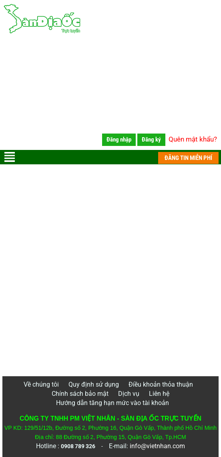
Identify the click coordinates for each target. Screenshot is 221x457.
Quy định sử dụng (93, 384)
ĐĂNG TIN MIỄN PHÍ (188, 158)
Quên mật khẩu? (193, 139)
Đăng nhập (118, 139)
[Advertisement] (110, 94)
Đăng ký (151, 139)
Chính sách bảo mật (80, 393)
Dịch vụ (128, 393)
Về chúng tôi (41, 384)
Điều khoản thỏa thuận (161, 384)
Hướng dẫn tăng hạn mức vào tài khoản (112, 403)
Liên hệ (159, 393)
